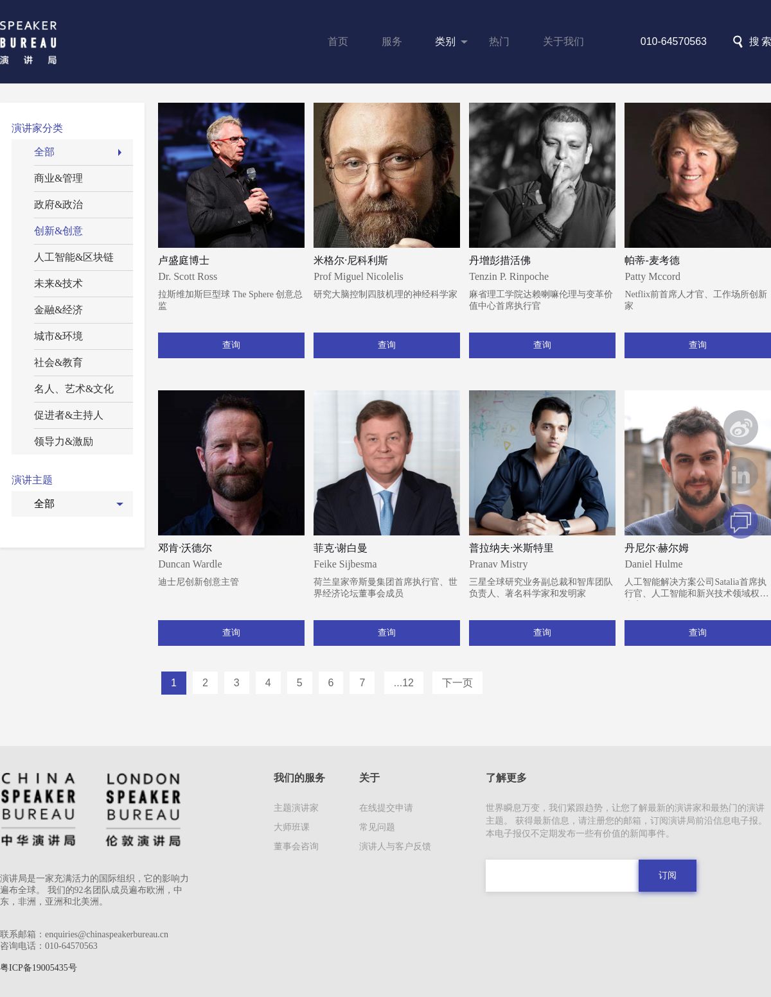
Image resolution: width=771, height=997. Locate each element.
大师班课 (292, 827)
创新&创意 (58, 230)
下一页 (457, 682)
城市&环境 (58, 336)
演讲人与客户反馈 (395, 846)
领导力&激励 (63, 441)
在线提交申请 (386, 808)
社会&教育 (58, 362)
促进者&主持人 (68, 415)
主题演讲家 (296, 808)
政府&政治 (58, 204)
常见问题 (377, 827)
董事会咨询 (296, 846)
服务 (392, 41)
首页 (338, 41)
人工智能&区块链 (74, 257)
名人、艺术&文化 (74, 388)
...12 (404, 682)
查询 (231, 345)
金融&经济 (58, 309)
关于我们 (563, 41)
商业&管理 (58, 178)
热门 (499, 41)
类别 (445, 41)
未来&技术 (58, 283)
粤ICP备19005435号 (38, 968)
